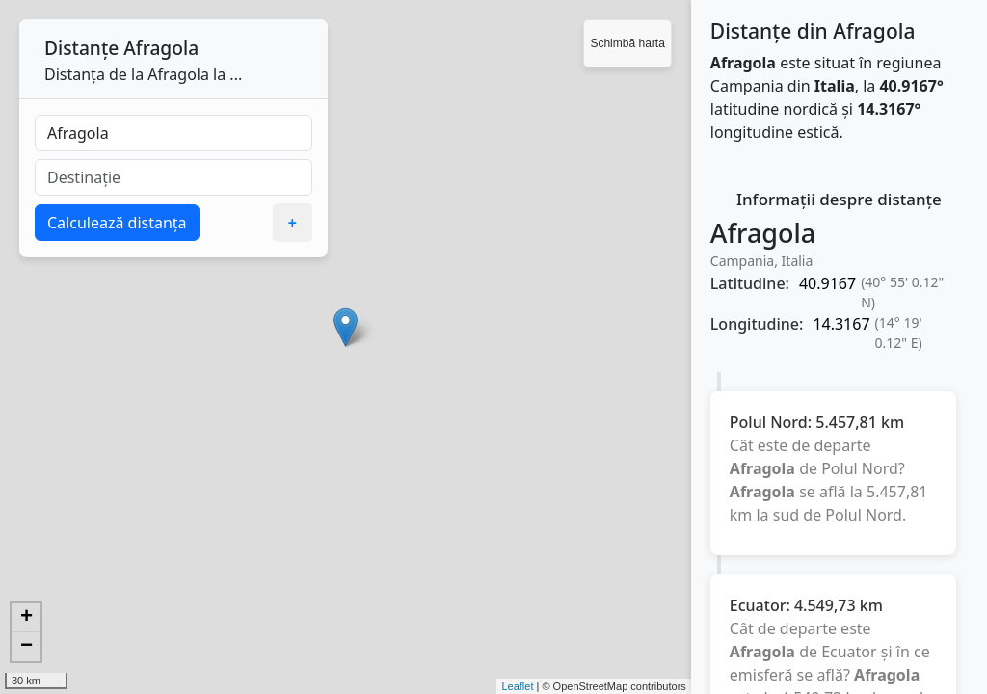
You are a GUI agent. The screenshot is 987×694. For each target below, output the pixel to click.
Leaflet (517, 686)
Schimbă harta (627, 43)
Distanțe (81, 48)
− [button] (26, 646)
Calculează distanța (117, 222)
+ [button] (26, 617)
